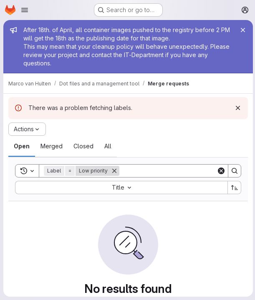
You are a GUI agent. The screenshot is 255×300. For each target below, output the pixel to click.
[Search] (171, 171)
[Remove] (114, 171)
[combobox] (120, 187)
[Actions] (27, 129)
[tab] (21, 146)
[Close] (242, 30)
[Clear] (220, 171)
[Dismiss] (237, 108)
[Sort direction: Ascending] (233, 187)
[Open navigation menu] (24, 10)
